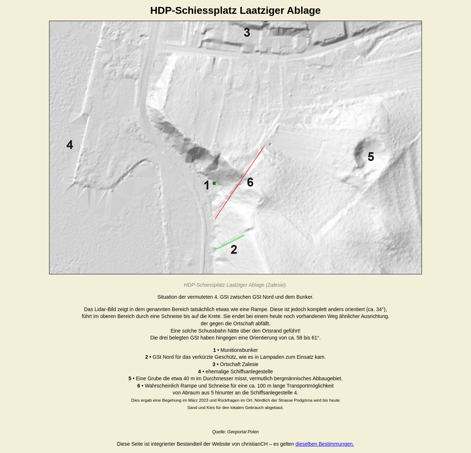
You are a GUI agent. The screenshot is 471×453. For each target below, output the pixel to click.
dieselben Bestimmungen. (324, 444)
